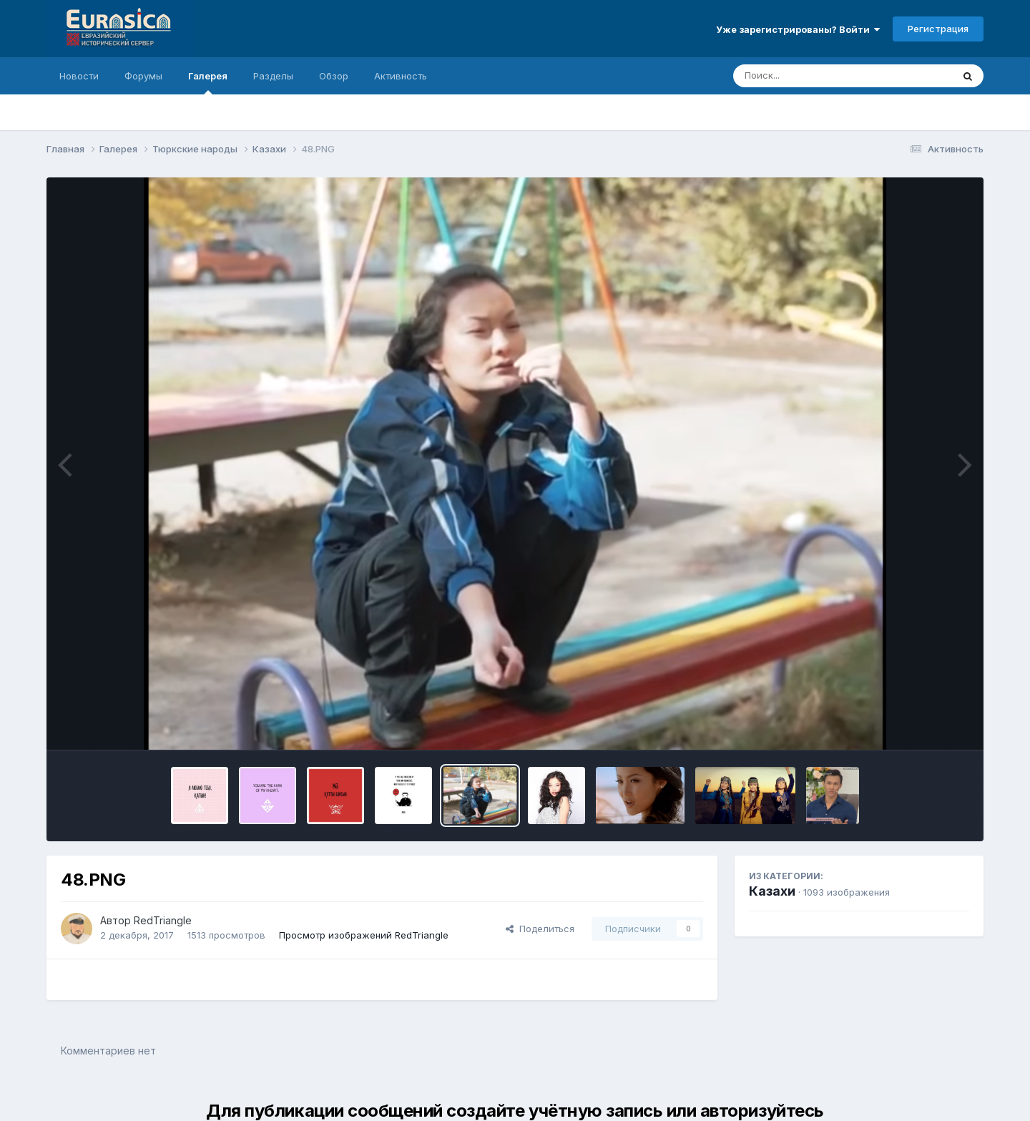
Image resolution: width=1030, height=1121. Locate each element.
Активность (400, 76)
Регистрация (938, 28)
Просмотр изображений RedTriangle (363, 935)
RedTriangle (163, 920)
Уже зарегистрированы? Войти (798, 29)
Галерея (207, 82)
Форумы (143, 76)
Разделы (273, 76)
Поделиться (540, 928)
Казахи (772, 891)
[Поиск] (815, 75)
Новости (79, 76)
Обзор (333, 76)
